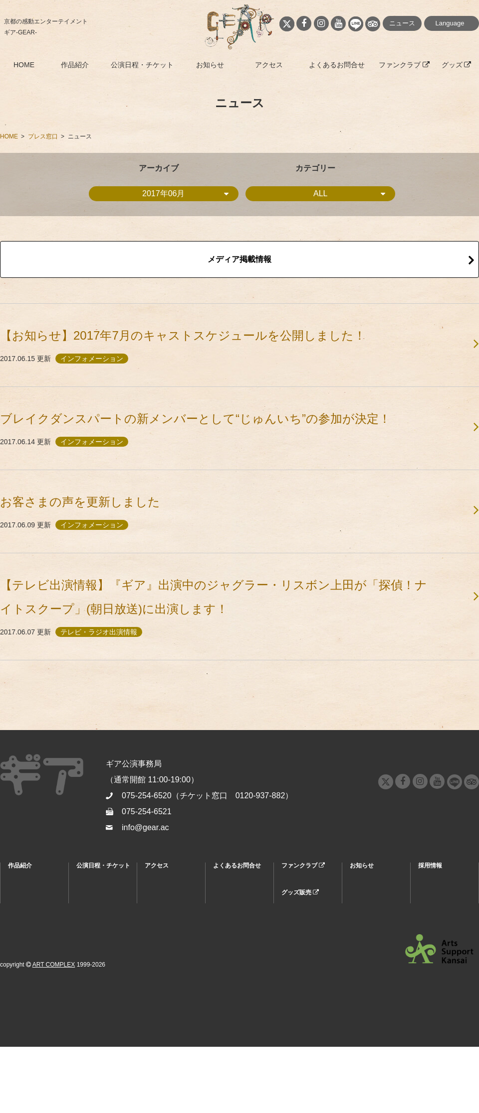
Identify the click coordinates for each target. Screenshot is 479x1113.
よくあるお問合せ (337, 65)
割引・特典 (91, 899)
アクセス (269, 65)
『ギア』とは (26, 886)
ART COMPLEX (53, 1030)
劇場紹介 (157, 913)
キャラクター (26, 899)
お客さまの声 (26, 939)
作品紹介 (75, 65)
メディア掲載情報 (239, 259)
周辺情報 (157, 899)
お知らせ (210, 65)
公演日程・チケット (142, 65)
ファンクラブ (404, 65)
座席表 (85, 913)
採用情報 (430, 865)
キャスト (20, 913)
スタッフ (20, 926)
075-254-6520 (147, 795)
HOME (23, 65)
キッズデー (91, 959)
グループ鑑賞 (94, 946)
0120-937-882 (260, 795)
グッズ (457, 65)
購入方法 (88, 886)
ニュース (402, 23)
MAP (151, 886)
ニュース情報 (368, 886)
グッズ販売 (300, 892)
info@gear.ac (145, 827)
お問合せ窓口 (231, 899)
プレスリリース (371, 913)
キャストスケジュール (94, 930)
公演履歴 (20, 952)
